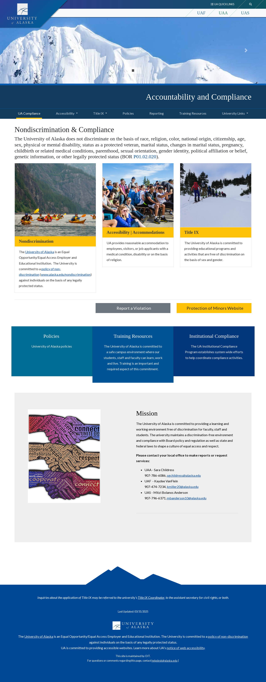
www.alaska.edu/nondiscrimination (66, 274)
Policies (127, 112)
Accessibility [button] (65, 113)
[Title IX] (215, 195)
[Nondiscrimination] (55, 199)
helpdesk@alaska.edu (164, 660)
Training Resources (191, 112)
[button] (9, 50)
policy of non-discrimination (228, 636)
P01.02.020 (145, 156)
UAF (201, 13)
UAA (223, 13)
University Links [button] (233, 113)
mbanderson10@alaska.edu (186, 498)
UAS (245, 13)
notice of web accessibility (185, 648)
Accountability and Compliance (198, 96)
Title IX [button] (98, 113)
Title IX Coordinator (151, 597)
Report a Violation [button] (133, 308)
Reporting (156, 112)
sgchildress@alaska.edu (184, 475)
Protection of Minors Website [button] (214, 308)
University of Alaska (39, 252)
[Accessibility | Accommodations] (138, 195)
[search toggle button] (251, 4)
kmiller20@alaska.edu (182, 487)
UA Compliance (28, 112)
